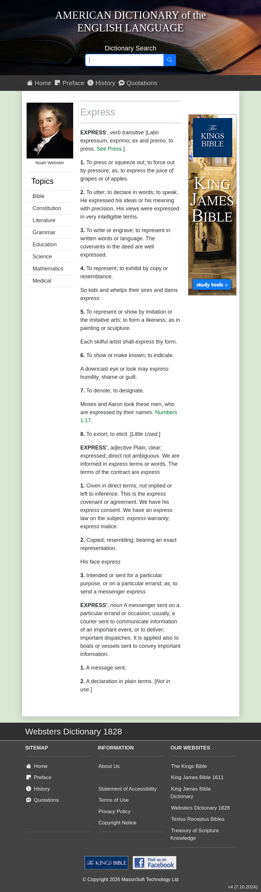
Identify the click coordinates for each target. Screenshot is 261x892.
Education (45, 244)
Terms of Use (114, 800)
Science (42, 257)
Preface (69, 83)
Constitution (47, 208)
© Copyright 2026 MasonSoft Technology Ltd (130, 879)
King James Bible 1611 (197, 777)
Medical (42, 281)
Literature (44, 220)
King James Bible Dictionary (191, 793)
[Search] (169, 60)
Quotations (138, 83)
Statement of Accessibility (128, 789)
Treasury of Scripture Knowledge (195, 834)
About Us (109, 766)
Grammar (44, 232)
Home (39, 83)
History (101, 83)
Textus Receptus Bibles (198, 819)
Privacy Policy (115, 811)
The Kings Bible (189, 766)
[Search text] (124, 60)
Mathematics (48, 269)
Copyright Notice (118, 823)
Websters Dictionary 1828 (200, 808)
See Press (109, 149)
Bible (39, 196)
